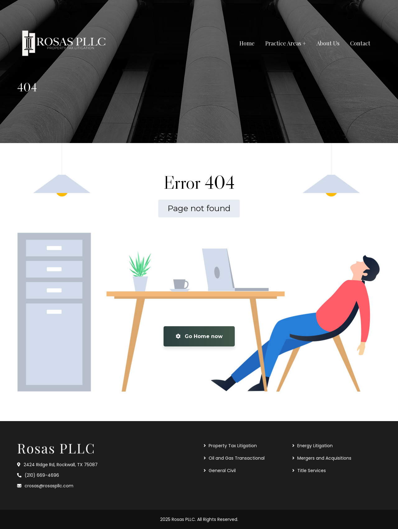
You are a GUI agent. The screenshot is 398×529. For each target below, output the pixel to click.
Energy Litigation (315, 446)
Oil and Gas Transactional (237, 458)
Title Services (311, 470)
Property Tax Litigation (233, 446)
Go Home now (199, 336)
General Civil (222, 470)
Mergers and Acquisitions (324, 458)
